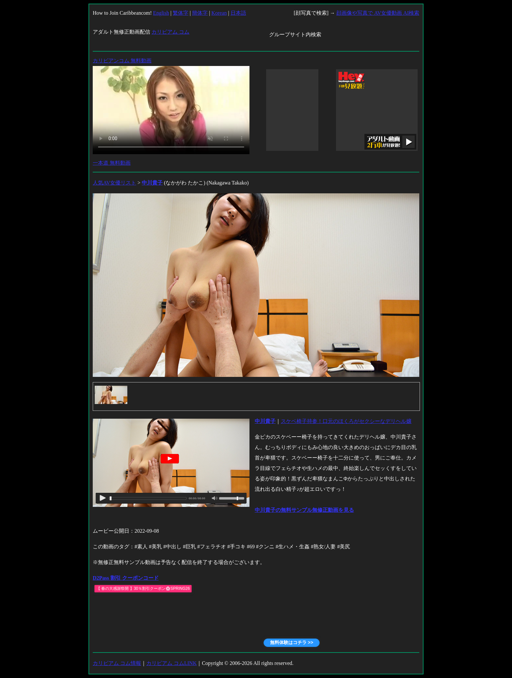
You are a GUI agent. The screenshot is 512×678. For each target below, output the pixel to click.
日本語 (238, 13)
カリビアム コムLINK (171, 663)
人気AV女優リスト (114, 183)
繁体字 (180, 13)
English (161, 13)
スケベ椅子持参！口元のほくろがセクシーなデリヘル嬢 (346, 421)
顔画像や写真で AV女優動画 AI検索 (377, 13)
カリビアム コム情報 (117, 663)
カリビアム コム (170, 32)
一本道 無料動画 (112, 163)
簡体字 (200, 13)
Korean (219, 13)
